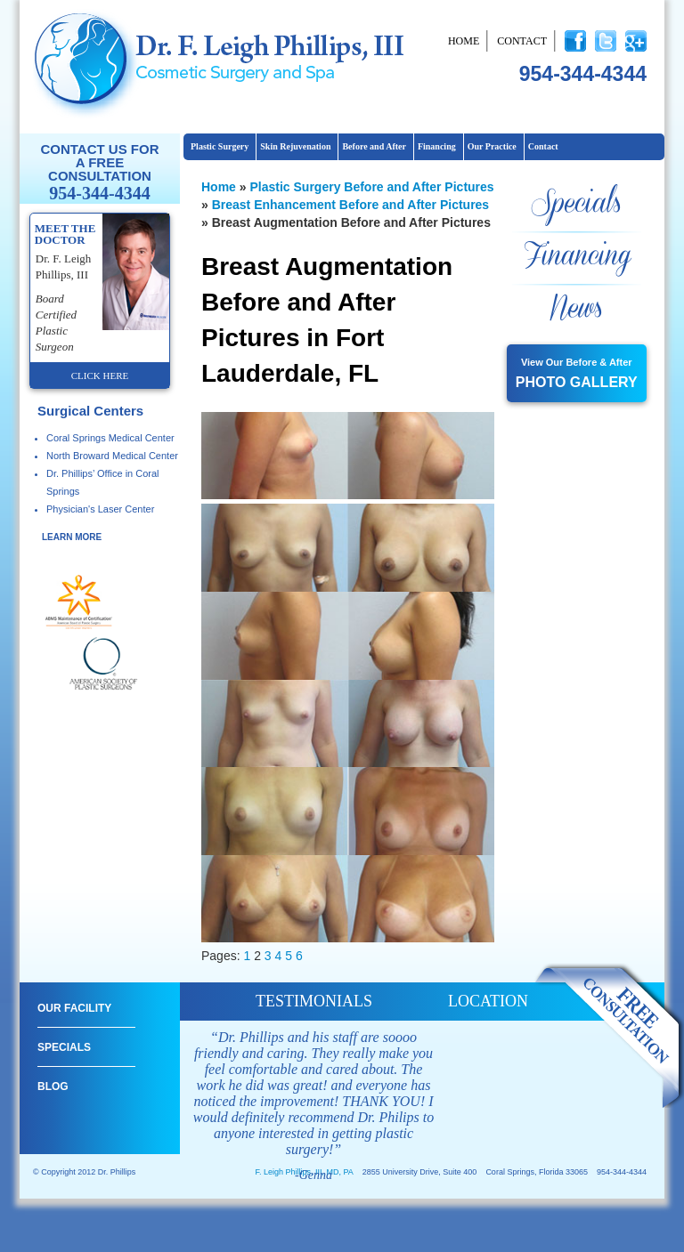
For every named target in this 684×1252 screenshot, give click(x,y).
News (576, 309)
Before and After (373, 146)
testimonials (314, 1001)
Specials (576, 204)
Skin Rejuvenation (295, 146)
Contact (522, 41)
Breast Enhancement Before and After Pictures (350, 205)
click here (99, 375)
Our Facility (74, 1008)
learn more (72, 537)
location (488, 1001)
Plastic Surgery (219, 146)
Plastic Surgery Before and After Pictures (371, 187)
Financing (437, 146)
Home (463, 41)
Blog (53, 1086)
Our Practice (492, 146)
